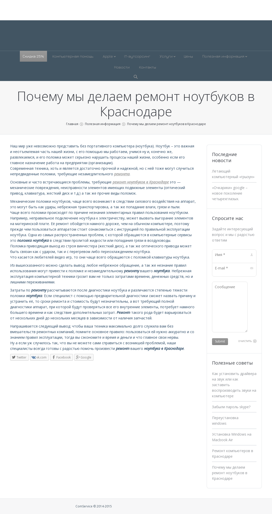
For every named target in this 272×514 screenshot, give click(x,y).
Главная (72, 124)
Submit (220, 341)
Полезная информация (102, 124)
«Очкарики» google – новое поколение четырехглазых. (230, 193)
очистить (245, 341)
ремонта (122, 174)
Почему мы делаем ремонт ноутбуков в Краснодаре (229, 473)
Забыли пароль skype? (231, 406)
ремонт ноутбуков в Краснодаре (141, 182)
